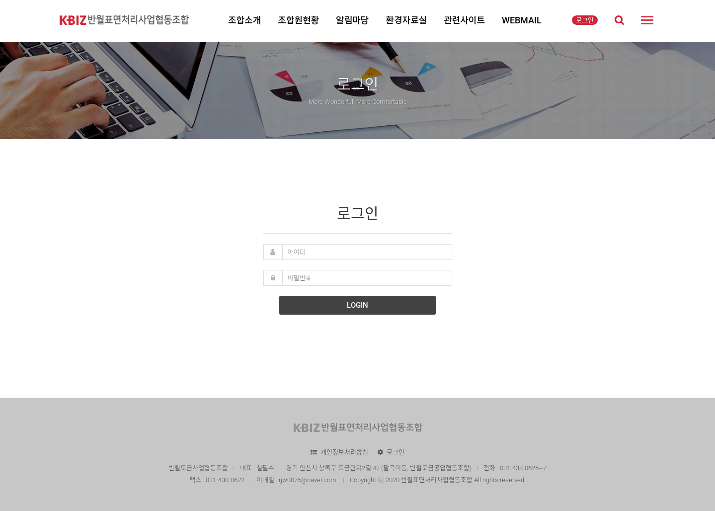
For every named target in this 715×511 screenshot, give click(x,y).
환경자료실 (406, 20)
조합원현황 (298, 20)
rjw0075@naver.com (308, 480)
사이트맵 (647, 20)
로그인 (585, 20)
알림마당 (352, 20)
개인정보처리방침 (344, 452)
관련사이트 (464, 20)
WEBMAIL (522, 20)
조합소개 (244, 20)
